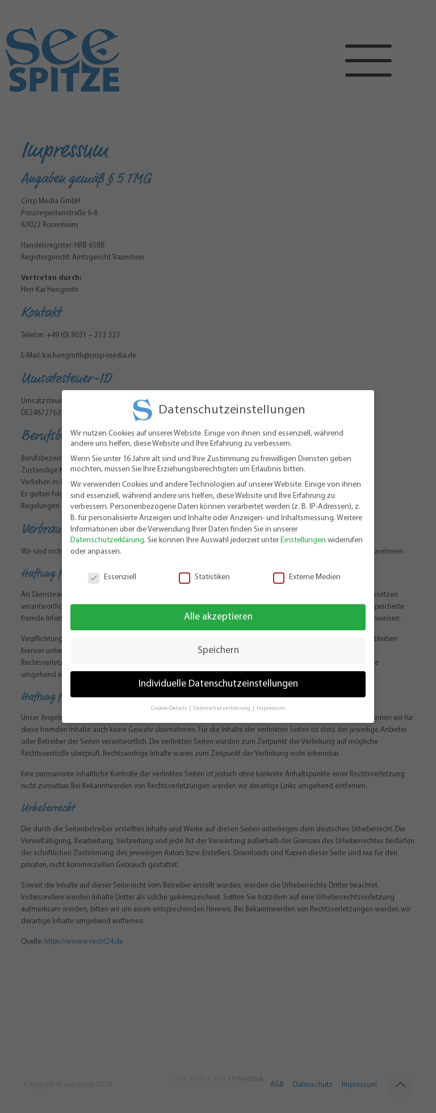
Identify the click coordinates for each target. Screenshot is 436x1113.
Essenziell (112, 571)
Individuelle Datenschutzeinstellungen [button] (218, 677)
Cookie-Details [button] (169, 701)
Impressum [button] (271, 701)
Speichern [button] (218, 643)
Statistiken (204, 571)
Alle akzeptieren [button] (218, 610)
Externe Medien (307, 571)
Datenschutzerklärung (107, 533)
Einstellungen (303, 533)
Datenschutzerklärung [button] (222, 701)
